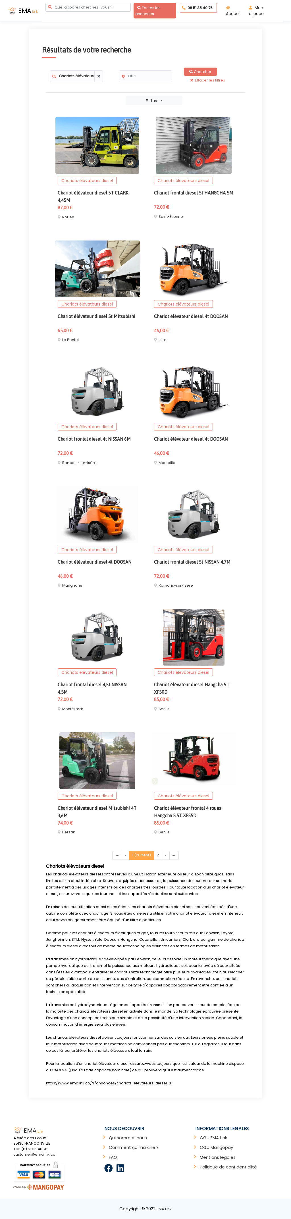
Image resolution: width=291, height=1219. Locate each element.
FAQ (113, 1157)
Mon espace (256, 10)
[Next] (166, 855)
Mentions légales (218, 1157)
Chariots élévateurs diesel (87, 180)
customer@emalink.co (34, 1154)
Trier (153, 100)
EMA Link (164, 1209)
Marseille (167, 462)
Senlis (164, 709)
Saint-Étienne (171, 216)
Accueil (233, 11)
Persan (68, 832)
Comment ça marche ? (134, 1147)
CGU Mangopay (216, 1147)
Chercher (200, 71)
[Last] (174, 855)
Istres (164, 339)
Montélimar (72, 709)
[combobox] (88, 7)
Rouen (68, 217)
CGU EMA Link (213, 1138)
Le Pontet (70, 339)
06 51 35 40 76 (197, 8)
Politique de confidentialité (228, 1167)
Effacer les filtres (207, 80)
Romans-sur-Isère (79, 462)
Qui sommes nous (128, 1138)
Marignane (72, 585)
